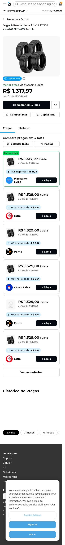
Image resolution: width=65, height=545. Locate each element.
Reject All (32, 532)
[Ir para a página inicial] (10, 4)
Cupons (7, 458)
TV (4, 467)
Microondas (10, 476)
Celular (7, 462)
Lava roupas (10, 481)
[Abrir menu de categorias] (4, 4)
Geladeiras (9, 472)
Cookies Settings (32, 523)
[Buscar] (17, 4)
